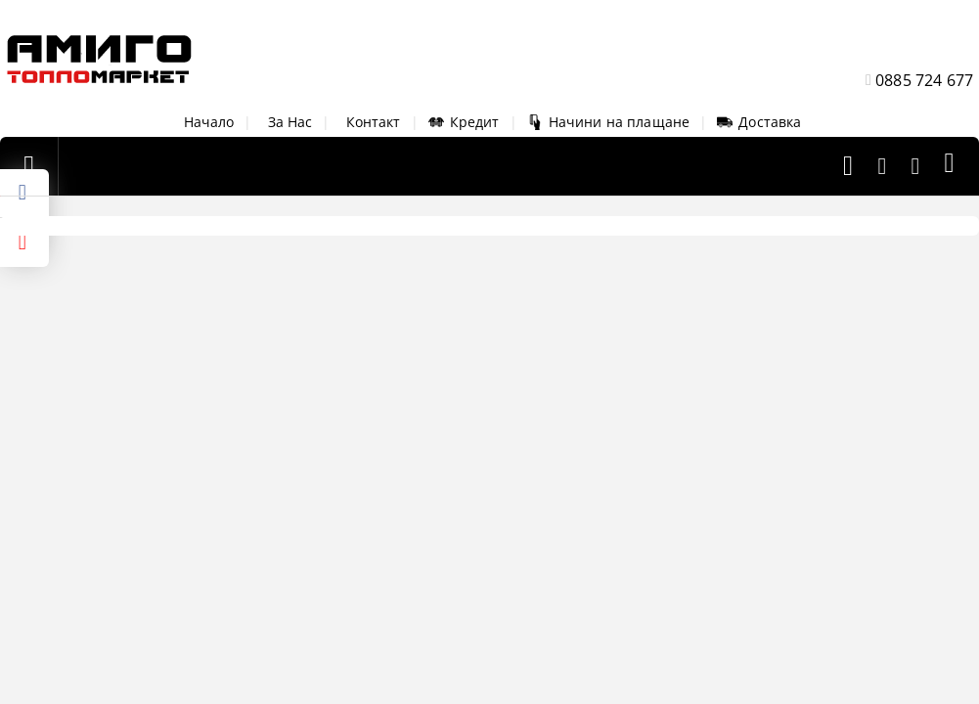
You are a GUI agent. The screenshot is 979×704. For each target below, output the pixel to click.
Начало (209, 121)
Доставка (759, 121)
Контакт (373, 121)
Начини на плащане (608, 121)
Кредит (464, 121)
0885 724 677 (924, 80)
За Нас (290, 121)
